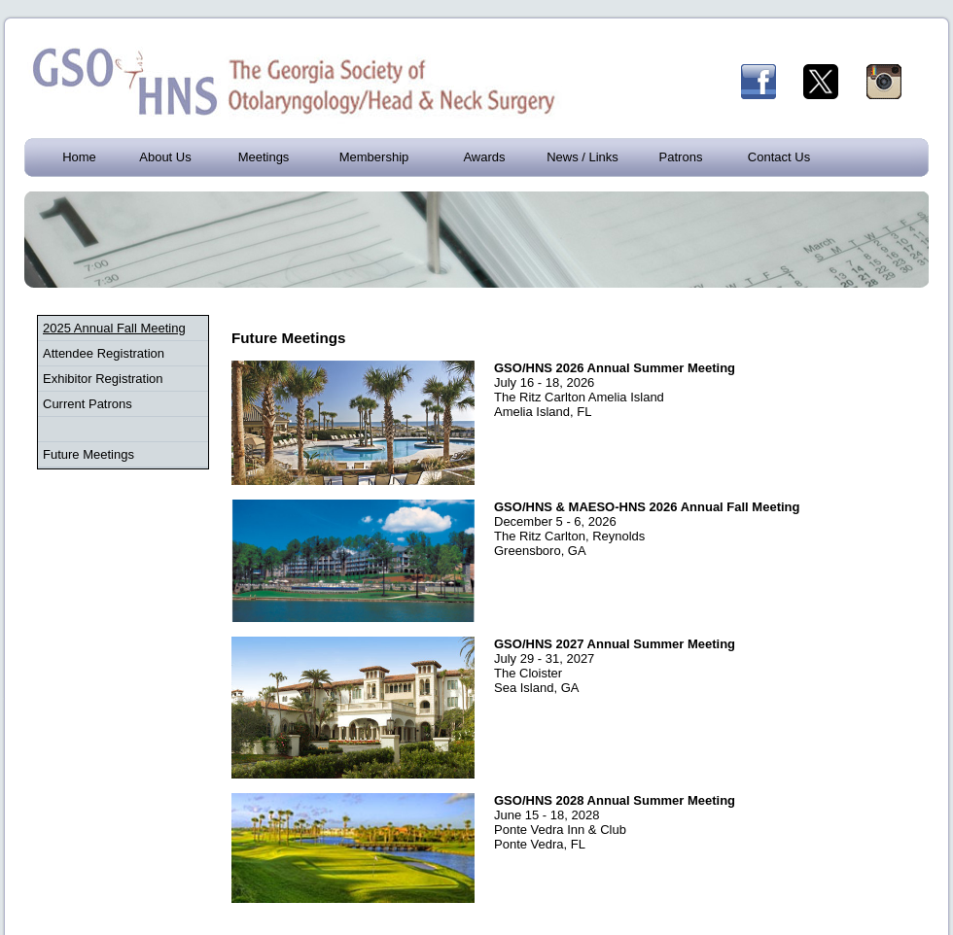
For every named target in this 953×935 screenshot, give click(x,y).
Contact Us (779, 157)
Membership (374, 157)
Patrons (681, 157)
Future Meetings (88, 454)
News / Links (582, 157)
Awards (484, 157)
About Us (165, 157)
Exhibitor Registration (103, 378)
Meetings (264, 157)
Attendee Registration (103, 353)
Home (79, 157)
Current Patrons (87, 404)
